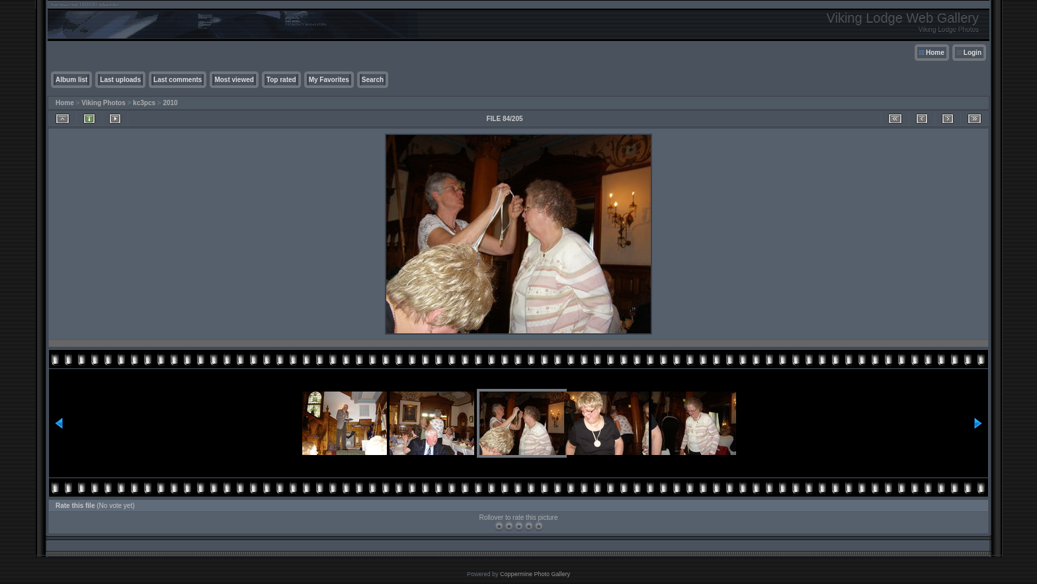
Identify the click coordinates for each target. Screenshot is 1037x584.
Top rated (281, 79)
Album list (71, 79)
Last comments (177, 79)
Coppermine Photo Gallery (535, 574)
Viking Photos (103, 102)
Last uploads (120, 79)
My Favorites (329, 79)
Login (972, 52)
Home (935, 52)
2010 (170, 102)
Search (373, 79)
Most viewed (233, 79)
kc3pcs (144, 102)
